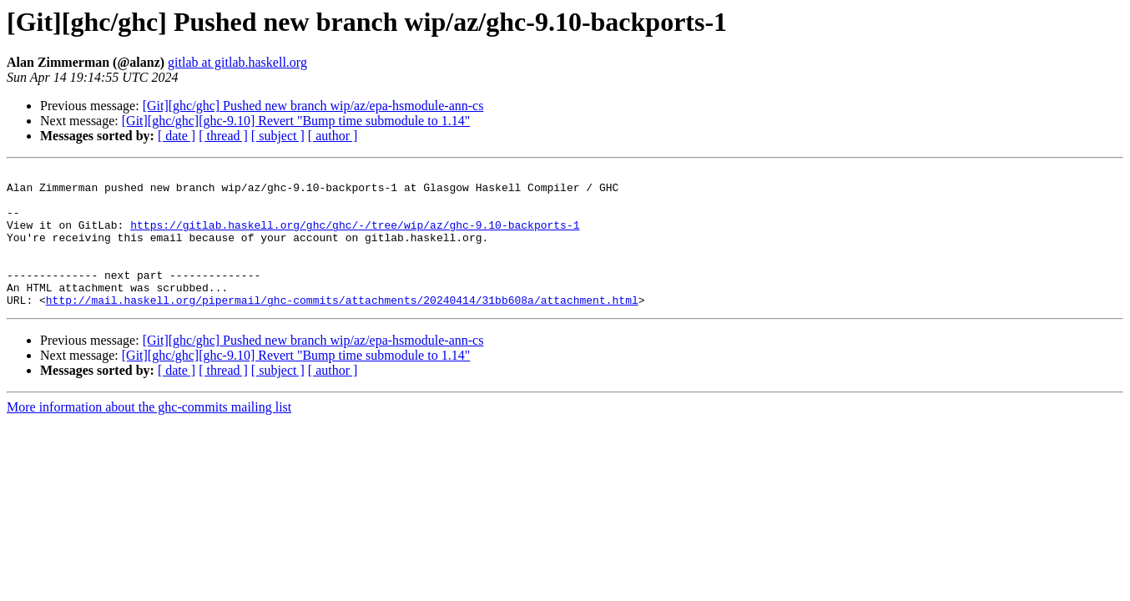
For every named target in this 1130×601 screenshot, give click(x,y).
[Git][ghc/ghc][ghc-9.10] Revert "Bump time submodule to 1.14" (296, 121)
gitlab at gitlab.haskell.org (237, 62)
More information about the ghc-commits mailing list (149, 434)
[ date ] (176, 136)
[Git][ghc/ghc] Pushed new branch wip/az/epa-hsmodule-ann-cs (313, 105)
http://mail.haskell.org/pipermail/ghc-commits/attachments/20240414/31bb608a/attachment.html (342, 327)
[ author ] (333, 136)
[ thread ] (223, 136)
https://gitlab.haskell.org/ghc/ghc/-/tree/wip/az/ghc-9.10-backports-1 (354, 237)
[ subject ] (278, 136)
